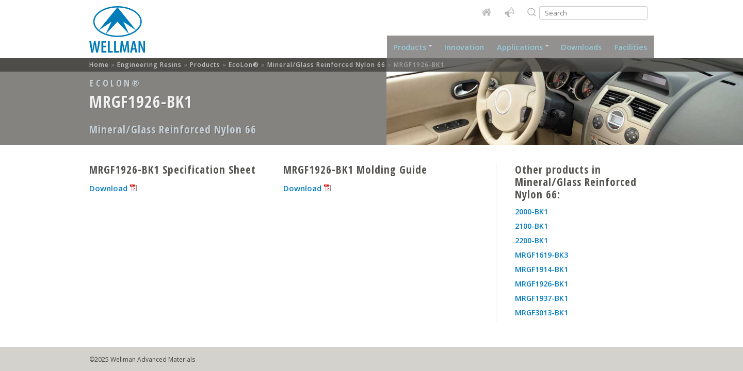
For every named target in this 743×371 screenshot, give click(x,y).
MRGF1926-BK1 (541, 284)
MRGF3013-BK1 (541, 312)
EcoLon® (244, 64)
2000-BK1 (531, 211)
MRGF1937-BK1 (541, 298)
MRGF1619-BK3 (541, 255)
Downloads (581, 47)
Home (117, 32)
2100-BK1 (531, 226)
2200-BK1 (531, 240)
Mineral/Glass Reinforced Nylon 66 (326, 64)
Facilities (631, 47)
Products (413, 47)
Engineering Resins (149, 64)
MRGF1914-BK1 (541, 269)
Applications (521, 47)
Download (108, 188)
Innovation (465, 47)
